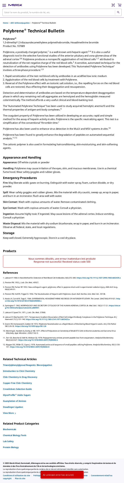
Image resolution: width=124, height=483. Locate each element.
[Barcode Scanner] (113, 5)
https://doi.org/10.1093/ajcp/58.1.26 (30, 326)
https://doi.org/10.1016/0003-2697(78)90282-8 (29, 347)
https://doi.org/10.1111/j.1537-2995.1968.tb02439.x (99, 277)
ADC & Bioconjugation (20, 23)
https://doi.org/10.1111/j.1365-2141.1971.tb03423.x (48, 319)
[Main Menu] (4, 5)
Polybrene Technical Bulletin (44, 23)
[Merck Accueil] (15, 5)
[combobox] (62, 12)
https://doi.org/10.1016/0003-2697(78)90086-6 (38, 340)
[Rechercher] (118, 12)
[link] (16, 475)
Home (5, 23)
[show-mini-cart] (119, 5)
